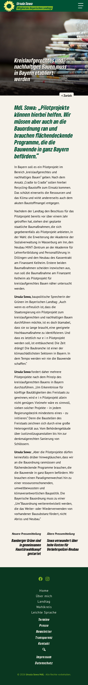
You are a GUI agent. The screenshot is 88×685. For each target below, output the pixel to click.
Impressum (44, 657)
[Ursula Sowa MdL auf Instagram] (47, 580)
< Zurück (66, 96)
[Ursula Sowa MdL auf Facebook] (40, 580)
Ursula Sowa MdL (35, 674)
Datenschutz (44, 663)
